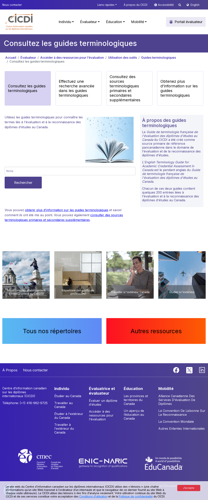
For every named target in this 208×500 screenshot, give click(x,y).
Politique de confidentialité (136, 496)
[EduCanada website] (164, 463)
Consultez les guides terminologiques (36, 61)
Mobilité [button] (137, 22)
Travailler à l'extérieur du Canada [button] (64, 428)
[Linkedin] (202, 370)
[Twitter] (189, 370)
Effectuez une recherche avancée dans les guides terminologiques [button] (76, 88)
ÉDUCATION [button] (133, 388)
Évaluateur (28, 57)
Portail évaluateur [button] (188, 22)
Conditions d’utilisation (93, 496)
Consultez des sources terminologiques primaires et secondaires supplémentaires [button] (125, 88)
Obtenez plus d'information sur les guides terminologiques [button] (179, 88)
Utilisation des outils (122, 57)
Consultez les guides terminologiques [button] (27, 88)
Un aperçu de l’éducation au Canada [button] (134, 414)
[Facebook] (177, 370)
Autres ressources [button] (156, 331)
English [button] (195, 4)
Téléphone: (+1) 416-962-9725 (25, 403)
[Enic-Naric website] (103, 463)
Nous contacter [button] (12, 4)
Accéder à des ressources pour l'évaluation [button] (101, 415)
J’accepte (188, 487)
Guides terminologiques (158, 57)
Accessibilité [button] (166, 4)
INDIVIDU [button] (61, 388)
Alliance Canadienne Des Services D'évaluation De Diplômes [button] (176, 400)
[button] (19, 22)
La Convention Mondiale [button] (176, 421)
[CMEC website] (45, 463)
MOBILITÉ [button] (166, 388)
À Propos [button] (9, 370)
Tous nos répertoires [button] (52, 331)
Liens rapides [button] (105, 4)
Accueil (10, 57)
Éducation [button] (114, 22)
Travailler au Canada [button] (63, 405)
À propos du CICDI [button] (135, 4)
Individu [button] (65, 22)
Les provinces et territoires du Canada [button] (136, 400)
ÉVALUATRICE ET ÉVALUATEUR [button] (102, 391)
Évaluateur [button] (88, 22)
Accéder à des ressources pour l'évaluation (72, 57)
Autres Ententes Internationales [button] (181, 428)
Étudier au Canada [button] (67, 396)
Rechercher (23, 183)
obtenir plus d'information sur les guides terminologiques (66, 210)
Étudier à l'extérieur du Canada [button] (68, 416)
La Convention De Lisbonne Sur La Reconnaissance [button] (181, 413)
